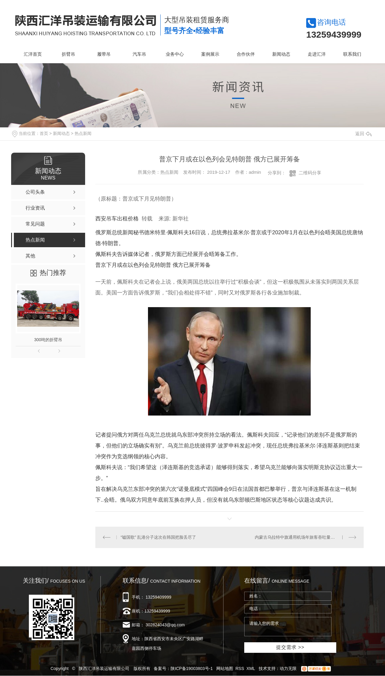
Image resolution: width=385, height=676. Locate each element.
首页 (44, 133)
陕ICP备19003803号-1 (192, 668)
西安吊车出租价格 (117, 219)
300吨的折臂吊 (48, 339)
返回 (363, 133)
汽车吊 (139, 54)
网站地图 (224, 668)
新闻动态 (281, 54)
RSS (240, 668)
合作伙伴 (246, 54)
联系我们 (352, 54)
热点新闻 (83, 133)
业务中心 (175, 54)
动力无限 (288, 668)
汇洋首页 (33, 54)
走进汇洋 (317, 54)
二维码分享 (310, 172)
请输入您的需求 (287, 626)
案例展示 (210, 54)
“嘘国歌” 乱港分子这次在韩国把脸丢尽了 (158, 537)
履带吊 (104, 54)
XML (250, 668)
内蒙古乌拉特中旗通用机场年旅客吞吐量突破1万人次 (304, 537)
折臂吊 (68, 54)
